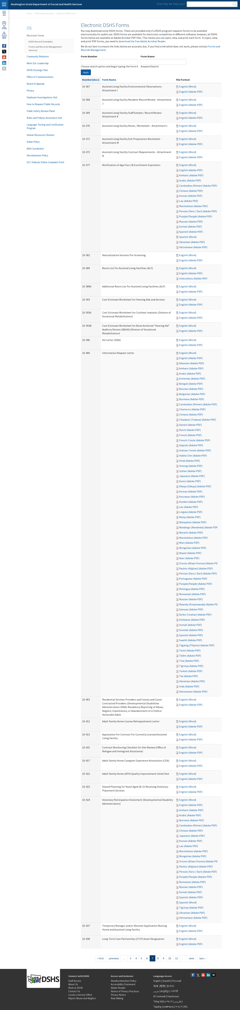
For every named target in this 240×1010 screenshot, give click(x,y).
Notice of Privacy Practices (125, 991)
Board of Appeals (35, 83)
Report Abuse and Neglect (82, 998)
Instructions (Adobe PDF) (193, 278)
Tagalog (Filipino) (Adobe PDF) (196, 645)
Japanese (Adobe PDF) (192, 476)
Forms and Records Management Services (45, 48)
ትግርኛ (179, 1006)
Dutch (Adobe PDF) (190, 430)
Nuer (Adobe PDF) (189, 558)
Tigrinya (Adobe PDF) (191, 666)
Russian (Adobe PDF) (191, 221)
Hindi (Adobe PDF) (189, 460)
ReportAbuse (4, 35)
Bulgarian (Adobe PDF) (192, 394)
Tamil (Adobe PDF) (189, 650)
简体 (155, 986)
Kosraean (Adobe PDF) (192, 496)
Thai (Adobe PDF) (189, 660)
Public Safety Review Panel (41, 111)
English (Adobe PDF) (190, 91)
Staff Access (74, 980)
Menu (4, 13)
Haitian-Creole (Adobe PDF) (195, 450)
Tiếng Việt (158, 1001)
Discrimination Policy (37, 155)
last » (202, 958)
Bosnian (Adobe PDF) (191, 388)
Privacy (30, 90)
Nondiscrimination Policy (123, 980)
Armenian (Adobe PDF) (192, 378)
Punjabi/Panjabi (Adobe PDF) (195, 216)
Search (235, 4)
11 (176, 958)
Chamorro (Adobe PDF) (192, 409)
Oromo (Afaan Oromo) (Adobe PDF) (199, 563)
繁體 (163, 986)
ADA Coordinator (35, 148)
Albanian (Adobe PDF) (191, 363)
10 (169, 958)
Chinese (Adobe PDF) (191, 190)
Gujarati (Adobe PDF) (191, 445)
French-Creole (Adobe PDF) (194, 440)
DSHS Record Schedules (41, 41)
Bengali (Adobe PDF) (191, 383)
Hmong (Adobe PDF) (190, 465)
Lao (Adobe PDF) (188, 201)
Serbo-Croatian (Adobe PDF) (195, 614)
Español (166, 980)
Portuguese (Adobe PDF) (193, 578)
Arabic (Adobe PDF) (190, 180)
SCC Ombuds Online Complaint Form (45, 162)
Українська (173, 996)
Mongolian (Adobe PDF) (192, 547)
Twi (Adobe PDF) (188, 676)
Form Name (148, 56)
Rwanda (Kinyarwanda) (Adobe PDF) (199, 604)
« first (100, 958)
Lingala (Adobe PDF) (190, 512)
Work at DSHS (75, 987)
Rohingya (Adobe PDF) (192, 589)
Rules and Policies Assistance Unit (44, 117)
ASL (186, 1006)
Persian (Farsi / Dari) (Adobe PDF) (198, 211)
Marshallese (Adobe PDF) (193, 206)
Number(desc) (91, 79)
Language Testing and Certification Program (45, 126)
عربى (156, 991)
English (157, 980)
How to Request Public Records (43, 104)
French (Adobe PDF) (190, 435)
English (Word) (187, 86)
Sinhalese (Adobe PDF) (192, 619)
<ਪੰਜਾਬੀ (174, 991)
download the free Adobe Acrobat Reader (142, 41)
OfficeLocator (4, 25)
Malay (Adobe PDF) (189, 517)
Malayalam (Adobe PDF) (192, 522)
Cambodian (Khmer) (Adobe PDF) (198, 185)
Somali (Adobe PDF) (190, 226)
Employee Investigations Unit (42, 97)
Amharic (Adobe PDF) (191, 175)
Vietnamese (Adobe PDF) (193, 247)
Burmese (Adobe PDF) (191, 399)
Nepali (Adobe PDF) (190, 553)
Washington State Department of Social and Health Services (46, 4)
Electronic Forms (35, 35)
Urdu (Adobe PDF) (189, 686)
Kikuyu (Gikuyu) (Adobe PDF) (195, 486)
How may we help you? (171, 3)
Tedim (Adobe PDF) (190, 655)
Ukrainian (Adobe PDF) (192, 242)
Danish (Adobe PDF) (190, 424)
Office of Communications (40, 76)
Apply (86, 72)
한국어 (170, 986)
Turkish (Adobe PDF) (190, 671)
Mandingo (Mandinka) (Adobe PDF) (198, 527)
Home (29, 13)
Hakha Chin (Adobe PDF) (193, 455)
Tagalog (157, 1006)
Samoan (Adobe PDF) (191, 609)
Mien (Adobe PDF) (189, 542)
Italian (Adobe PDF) (190, 471)
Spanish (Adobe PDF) (191, 231)
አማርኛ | (169, 1001)
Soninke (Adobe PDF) (191, 630)
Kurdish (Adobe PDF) (190, 501)
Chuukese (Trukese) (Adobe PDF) (197, 419)
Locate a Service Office (80, 994)
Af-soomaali (159, 996)
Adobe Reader (118, 987)
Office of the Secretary (44, 13)
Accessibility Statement (123, 984)
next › (192, 958)
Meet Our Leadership (38, 63)
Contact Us (74, 991)
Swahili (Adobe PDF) (190, 640)
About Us (73, 984)
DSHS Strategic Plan (37, 70)
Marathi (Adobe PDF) (191, 532)
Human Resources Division (40, 135)
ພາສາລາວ (168, 1006)
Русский (176, 980)
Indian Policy (33, 141)
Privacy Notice (118, 994)
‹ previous (113, 958)
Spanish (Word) (187, 236)
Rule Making (117, 998)
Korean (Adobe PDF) (190, 195)
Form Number (89, 56)
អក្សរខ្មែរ (165, 991)
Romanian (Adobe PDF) (192, 594)
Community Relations (38, 56)
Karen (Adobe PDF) (190, 481)
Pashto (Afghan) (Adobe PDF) (196, 568)
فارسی (177, 1001)
